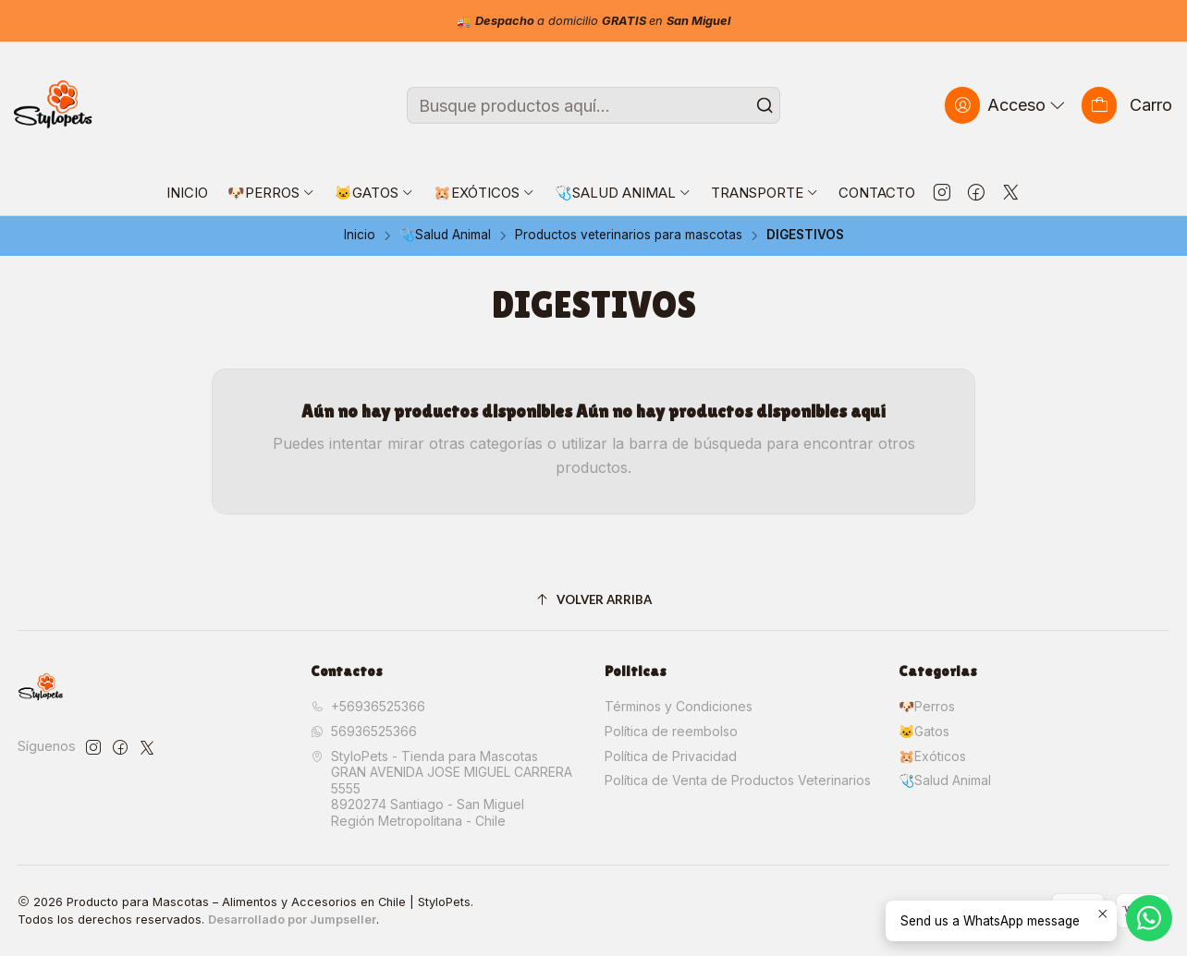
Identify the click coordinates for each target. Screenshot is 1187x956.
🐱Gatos (924, 731)
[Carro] (1127, 104)
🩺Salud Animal (445, 235)
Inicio (359, 235)
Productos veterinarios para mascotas (628, 235)
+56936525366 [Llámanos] (368, 706)
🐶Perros (927, 706)
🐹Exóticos (932, 756)
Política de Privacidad (671, 756)
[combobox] (593, 105)
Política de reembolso (671, 731)
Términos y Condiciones (679, 706)
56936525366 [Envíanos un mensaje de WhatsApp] (364, 731)
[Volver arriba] (594, 600)
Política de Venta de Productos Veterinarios (738, 780)
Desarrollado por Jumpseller (292, 919)
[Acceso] (1006, 104)
